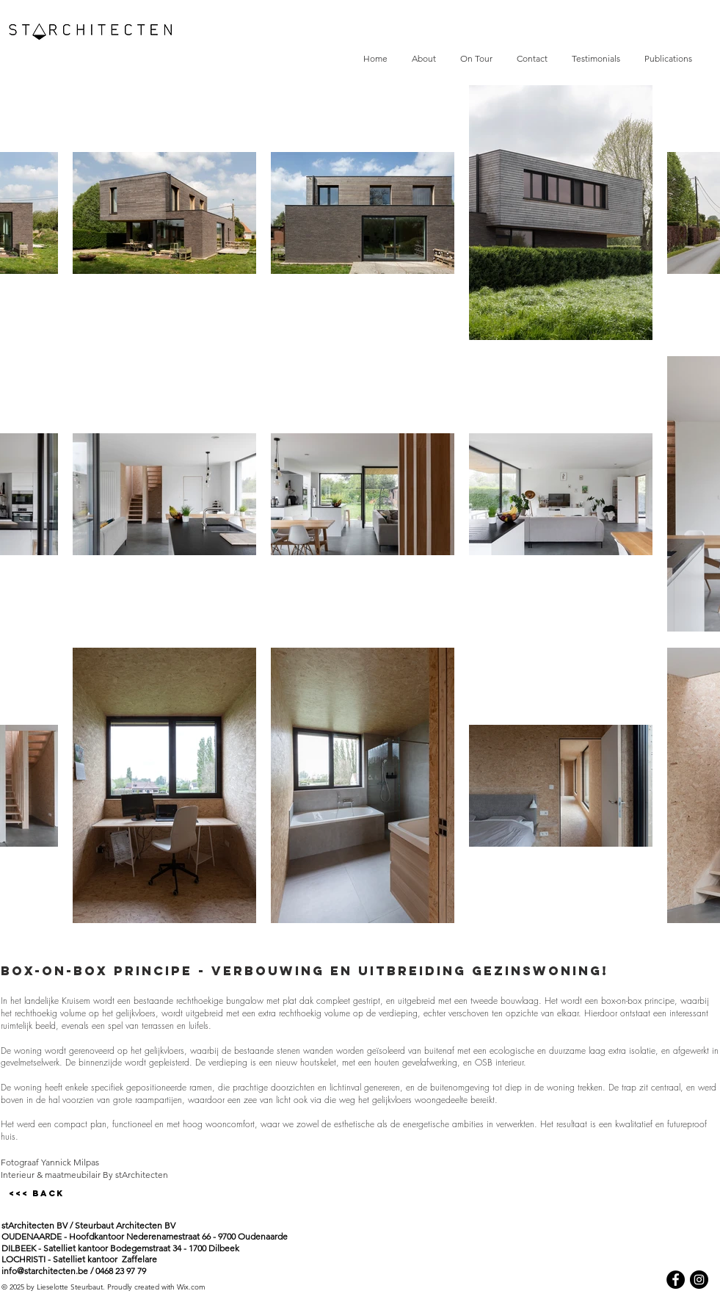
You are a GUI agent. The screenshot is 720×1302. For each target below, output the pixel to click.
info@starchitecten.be (44, 1270)
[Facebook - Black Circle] (675, 1279)
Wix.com (191, 1287)
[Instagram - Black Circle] (699, 1279)
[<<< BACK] (36, 1194)
